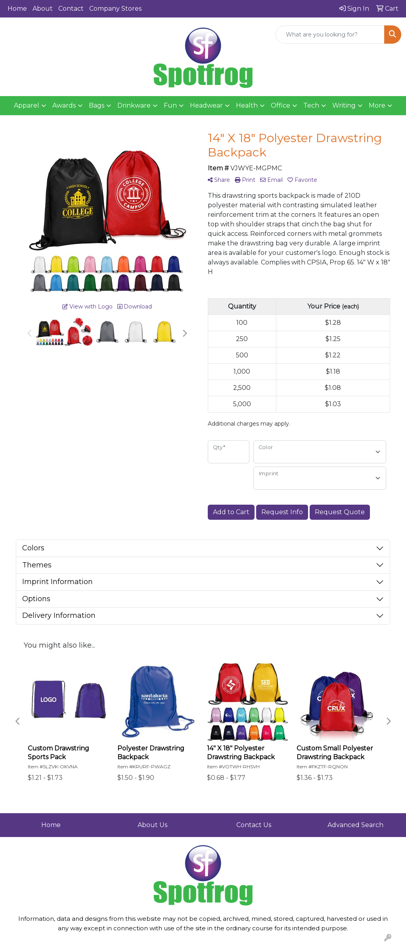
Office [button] (280, 105)
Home (17, 8)
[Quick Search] (330, 34)
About (43, 8)
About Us (152, 825)
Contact (71, 8)
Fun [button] (170, 105)
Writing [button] (344, 105)
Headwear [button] (206, 105)
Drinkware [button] (134, 105)
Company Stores (115, 8)
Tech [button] (311, 105)
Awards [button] (64, 105)
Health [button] (247, 105)
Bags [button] (96, 105)
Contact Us (253, 825)
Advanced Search (355, 825)
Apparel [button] (26, 105)
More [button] (377, 105)
